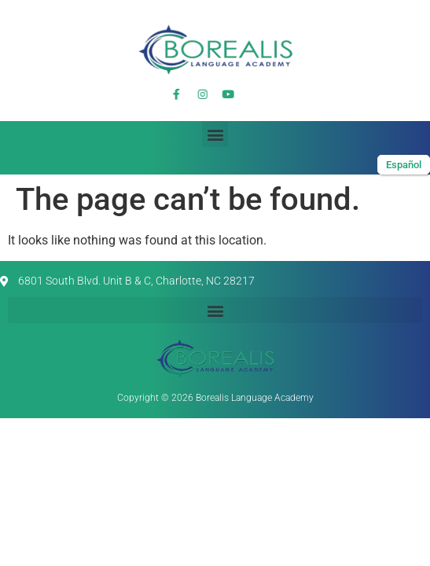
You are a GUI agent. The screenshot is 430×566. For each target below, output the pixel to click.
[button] (215, 134)
